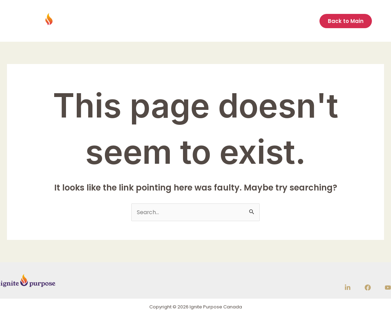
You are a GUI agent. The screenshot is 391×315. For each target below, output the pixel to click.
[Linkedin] (347, 288)
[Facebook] (368, 288)
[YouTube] (388, 288)
